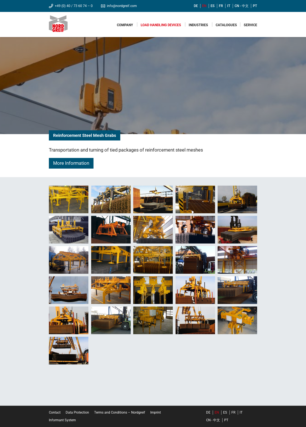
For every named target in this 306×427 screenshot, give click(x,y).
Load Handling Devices (161, 25)
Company (125, 25)
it (228, 6)
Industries (198, 25)
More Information (71, 163)
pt (255, 6)
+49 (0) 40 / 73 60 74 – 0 (74, 6)
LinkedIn (179, 413)
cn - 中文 (242, 6)
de (196, 6)
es (213, 6)
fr (221, 6)
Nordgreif (58, 23)
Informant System (62, 420)
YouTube (179, 419)
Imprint (155, 412)
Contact (55, 412)
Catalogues (226, 25)
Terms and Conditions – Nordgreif (119, 412)
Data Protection (77, 412)
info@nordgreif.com (122, 6)
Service (250, 25)
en (204, 6)
